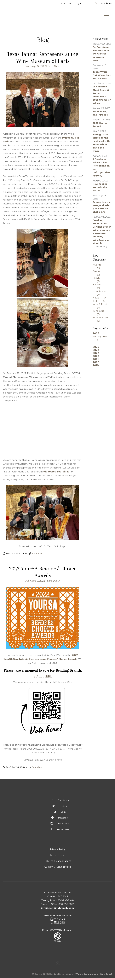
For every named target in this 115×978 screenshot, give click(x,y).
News (102, 297)
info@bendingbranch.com (57, 908)
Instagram (57, 823)
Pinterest (57, 817)
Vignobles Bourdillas (56, 471)
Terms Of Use (57, 855)
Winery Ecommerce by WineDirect (93, 974)
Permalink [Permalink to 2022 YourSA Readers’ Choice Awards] (37, 767)
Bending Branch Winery (22, 12)
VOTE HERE (42, 676)
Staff (101, 301)
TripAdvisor (57, 829)
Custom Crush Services (57, 866)
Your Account (65, 3)
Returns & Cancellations (57, 861)
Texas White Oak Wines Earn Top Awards (102, 75)
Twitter (57, 806)
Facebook (57, 800)
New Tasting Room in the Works (100, 187)
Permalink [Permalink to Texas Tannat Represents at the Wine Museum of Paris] (37, 553)
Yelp (57, 811)
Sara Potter (54, 66)
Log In (78, 3)
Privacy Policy (57, 849)
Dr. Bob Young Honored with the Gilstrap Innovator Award (101, 54)
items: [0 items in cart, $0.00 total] (101, 3)
